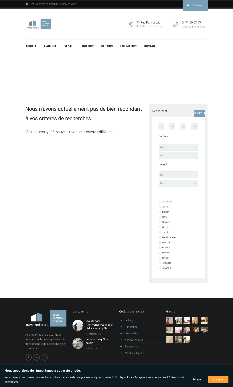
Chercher (199, 113)
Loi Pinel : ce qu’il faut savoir (98, 342)
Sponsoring (131, 347)
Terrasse (166, 264)
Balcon (165, 213)
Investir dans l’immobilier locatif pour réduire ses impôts (99, 326)
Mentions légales (134, 354)
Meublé (166, 244)
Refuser (197, 379)
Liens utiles (131, 334)
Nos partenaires (134, 341)
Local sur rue (168, 238)
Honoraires (131, 328)
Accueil (135, 68)
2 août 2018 (92, 350)
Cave (164, 218)
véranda (166, 269)
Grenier (166, 228)
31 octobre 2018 (94, 335)
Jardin (165, 233)
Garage (166, 223)
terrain (165, 259)
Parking (166, 249)
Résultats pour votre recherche (161, 68)
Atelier (165, 208)
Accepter (218, 379)
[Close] (230, 367)
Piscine (165, 254)
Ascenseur (167, 203)
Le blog (129, 321)
